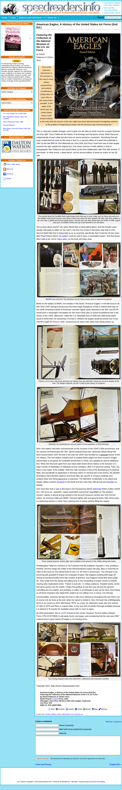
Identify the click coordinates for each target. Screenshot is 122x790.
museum (61, 482)
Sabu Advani (66, 714)
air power (63, 236)
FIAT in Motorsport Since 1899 (13, 122)
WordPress (66, 785)
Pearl (43, 236)
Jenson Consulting (98, 785)
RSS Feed (8, 169)
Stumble (88, 709)
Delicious (104, 709)
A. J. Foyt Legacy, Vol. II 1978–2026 (14, 113)
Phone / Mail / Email (11, 164)
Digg (95, 709)
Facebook (61, 709)
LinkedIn (71, 709)
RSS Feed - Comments (113, 722)
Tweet (53, 709)
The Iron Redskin (9, 125)
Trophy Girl (114, 768)
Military (54, 714)
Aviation (48, 714)
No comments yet (77, 714)
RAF (53, 143)
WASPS (49, 299)
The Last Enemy (43, 768)
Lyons (55, 699)
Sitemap (74, 785)
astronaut (97, 489)
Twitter (7, 178)
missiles (110, 482)
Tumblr (79, 709)
